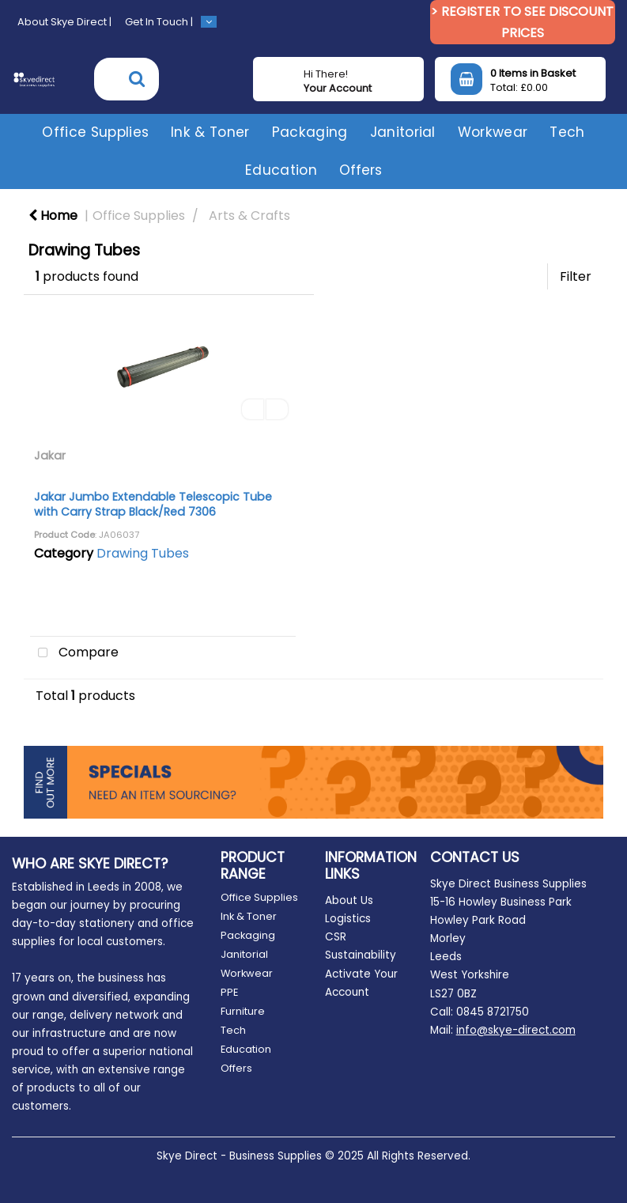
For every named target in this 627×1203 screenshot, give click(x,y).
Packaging (310, 132)
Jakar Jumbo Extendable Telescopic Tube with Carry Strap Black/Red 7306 (153, 504)
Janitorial (403, 132)
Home (52, 215)
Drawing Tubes (142, 553)
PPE (229, 992)
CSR (335, 936)
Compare (74, 653)
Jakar (50, 455)
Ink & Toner (210, 132)
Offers (360, 170)
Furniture (243, 1011)
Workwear (493, 132)
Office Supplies (95, 132)
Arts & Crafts (249, 215)
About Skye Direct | (64, 21)
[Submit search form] (136, 79)
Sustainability (360, 955)
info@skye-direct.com (516, 1030)
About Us (349, 900)
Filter (575, 276)
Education (281, 170)
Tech (567, 132)
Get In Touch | (159, 21)
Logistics (348, 918)
